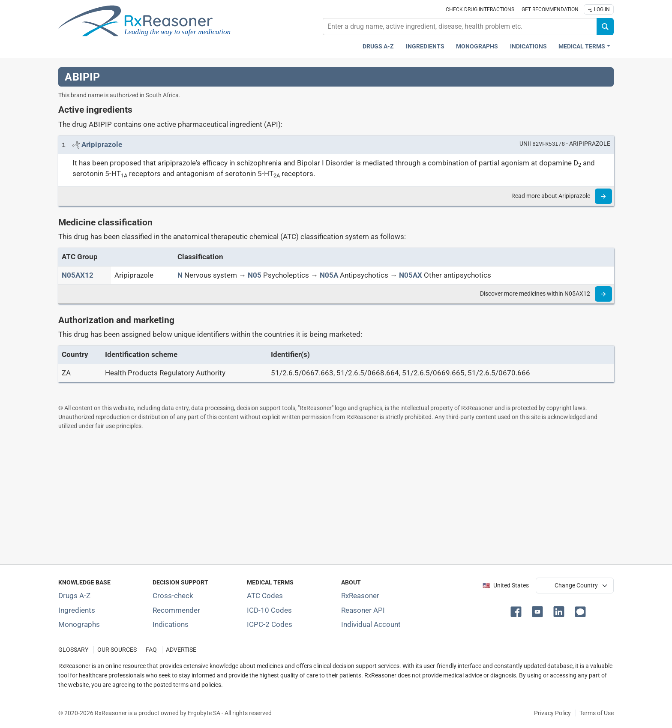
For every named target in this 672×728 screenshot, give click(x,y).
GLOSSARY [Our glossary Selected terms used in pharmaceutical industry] (73, 649)
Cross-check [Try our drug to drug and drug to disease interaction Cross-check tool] (173, 595)
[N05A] (329, 275)
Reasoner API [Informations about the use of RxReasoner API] (363, 610)
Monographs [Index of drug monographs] (79, 624)
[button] (518, 611)
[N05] (254, 275)
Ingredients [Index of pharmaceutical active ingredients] (76, 610)
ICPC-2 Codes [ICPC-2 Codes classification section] (269, 624)
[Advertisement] (315, 497)
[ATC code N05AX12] (77, 275)
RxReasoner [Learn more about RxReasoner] (360, 595)
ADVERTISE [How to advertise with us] (181, 649)
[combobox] (460, 26)
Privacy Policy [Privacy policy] (552, 713)
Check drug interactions (480, 9)
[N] (180, 275)
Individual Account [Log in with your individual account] (371, 624)
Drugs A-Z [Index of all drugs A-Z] (74, 595)
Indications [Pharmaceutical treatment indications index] (528, 46)
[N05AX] (410, 275)
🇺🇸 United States (506, 585)
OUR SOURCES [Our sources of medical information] (117, 649)
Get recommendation (550, 9)
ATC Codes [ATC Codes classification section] (265, 595)
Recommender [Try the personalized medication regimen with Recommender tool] (176, 610)
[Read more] (603, 196)
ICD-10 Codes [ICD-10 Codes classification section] (269, 610)
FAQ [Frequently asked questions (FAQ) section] (151, 649)
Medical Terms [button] (581, 46)
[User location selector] (575, 585)
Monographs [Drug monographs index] (477, 46)
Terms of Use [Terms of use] (596, 713)
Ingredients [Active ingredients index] (425, 46)
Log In (599, 9)
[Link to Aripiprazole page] (101, 144)
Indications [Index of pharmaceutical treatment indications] (171, 624)
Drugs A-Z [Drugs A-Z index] (378, 46)
